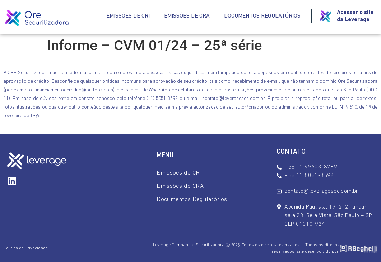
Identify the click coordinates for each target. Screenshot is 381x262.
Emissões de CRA (187, 16)
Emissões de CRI (128, 16)
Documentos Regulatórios (262, 16)
